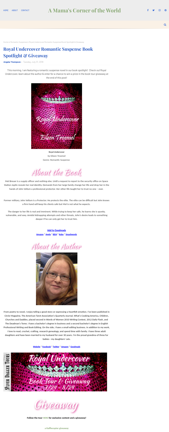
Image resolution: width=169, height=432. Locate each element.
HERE (45, 417)
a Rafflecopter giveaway (57, 428)
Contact (25, 10)
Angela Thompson (12, 62)
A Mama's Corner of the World (84, 10)
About (15, 10)
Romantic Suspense (18, 42)
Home (5, 10)
